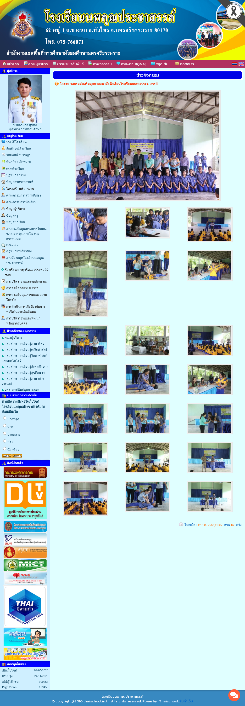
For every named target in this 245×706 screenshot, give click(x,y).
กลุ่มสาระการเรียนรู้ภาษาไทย (23, 344)
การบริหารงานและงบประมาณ (26, 281)
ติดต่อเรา (184, 64)
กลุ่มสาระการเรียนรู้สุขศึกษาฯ (23, 373)
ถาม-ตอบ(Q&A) (131, 64)
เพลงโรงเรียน (15, 168)
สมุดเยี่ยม (161, 64)
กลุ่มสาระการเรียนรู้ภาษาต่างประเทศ (22, 381)
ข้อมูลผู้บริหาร (15, 209)
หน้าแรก (10, 64)
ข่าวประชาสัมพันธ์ (68, 64)
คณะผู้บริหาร (36, 64)
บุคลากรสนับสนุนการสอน (20, 390)
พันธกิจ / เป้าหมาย (18, 162)
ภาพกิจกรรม (100, 64)
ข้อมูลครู (12, 215)
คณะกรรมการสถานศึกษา (23, 195)
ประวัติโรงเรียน (16, 142)
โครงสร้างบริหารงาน (20, 189)
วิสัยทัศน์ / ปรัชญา (18, 155)
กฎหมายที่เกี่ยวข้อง (19, 251)
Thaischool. (169, 701)
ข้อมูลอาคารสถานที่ (19, 182)
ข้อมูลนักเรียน (15, 222)
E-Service (12, 245)
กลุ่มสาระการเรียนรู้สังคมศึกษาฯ (24, 367)
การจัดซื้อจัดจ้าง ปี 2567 (22, 288)
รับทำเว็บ (186, 701)
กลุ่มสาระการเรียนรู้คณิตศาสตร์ (24, 350)
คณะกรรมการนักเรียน (21, 202)
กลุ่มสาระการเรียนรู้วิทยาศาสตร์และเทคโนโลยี (24, 358)
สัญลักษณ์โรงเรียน (18, 148)
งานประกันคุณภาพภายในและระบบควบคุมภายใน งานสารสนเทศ (26, 234)
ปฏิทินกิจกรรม (16, 175)
